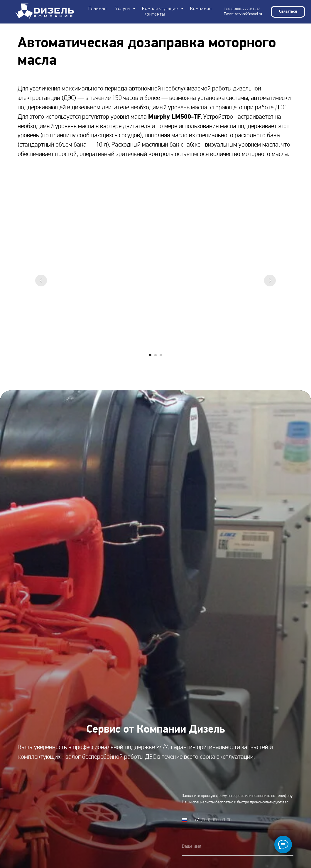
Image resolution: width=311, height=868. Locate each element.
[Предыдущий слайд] (41, 280)
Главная (97, 8)
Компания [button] (201, 8)
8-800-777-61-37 (245, 9)
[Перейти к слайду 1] (150, 355)
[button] (288, 12)
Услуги (123, 8)
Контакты (154, 14)
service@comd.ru (248, 14)
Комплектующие (161, 8)
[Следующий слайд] (270, 280)
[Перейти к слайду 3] (161, 355)
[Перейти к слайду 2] (155, 355)
